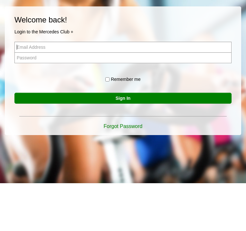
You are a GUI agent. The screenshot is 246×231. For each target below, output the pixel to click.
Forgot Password (123, 126)
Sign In (123, 98)
